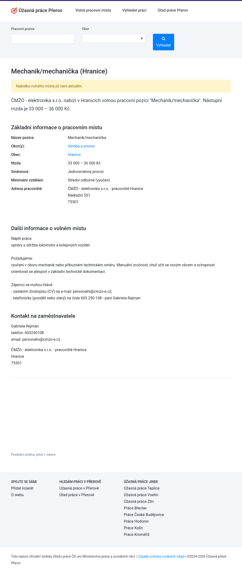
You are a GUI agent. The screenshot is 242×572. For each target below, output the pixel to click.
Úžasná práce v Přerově (79, 488)
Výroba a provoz (81, 146)
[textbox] (91, 38)
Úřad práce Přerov (173, 10)
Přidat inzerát (22, 488)
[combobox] (114, 38)
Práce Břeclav (135, 508)
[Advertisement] (121, 415)
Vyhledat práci (134, 10)
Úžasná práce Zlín (139, 501)
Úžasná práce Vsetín (141, 495)
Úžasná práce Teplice (142, 488)
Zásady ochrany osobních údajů (161, 556)
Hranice (74, 154)
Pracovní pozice (22, 29)
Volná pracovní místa (93, 10)
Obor (85, 29)
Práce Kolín (133, 528)
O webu (17, 495)
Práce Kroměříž (137, 534)
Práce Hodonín (136, 521)
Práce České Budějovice (144, 514)
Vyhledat (163, 42)
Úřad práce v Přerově (77, 495)
